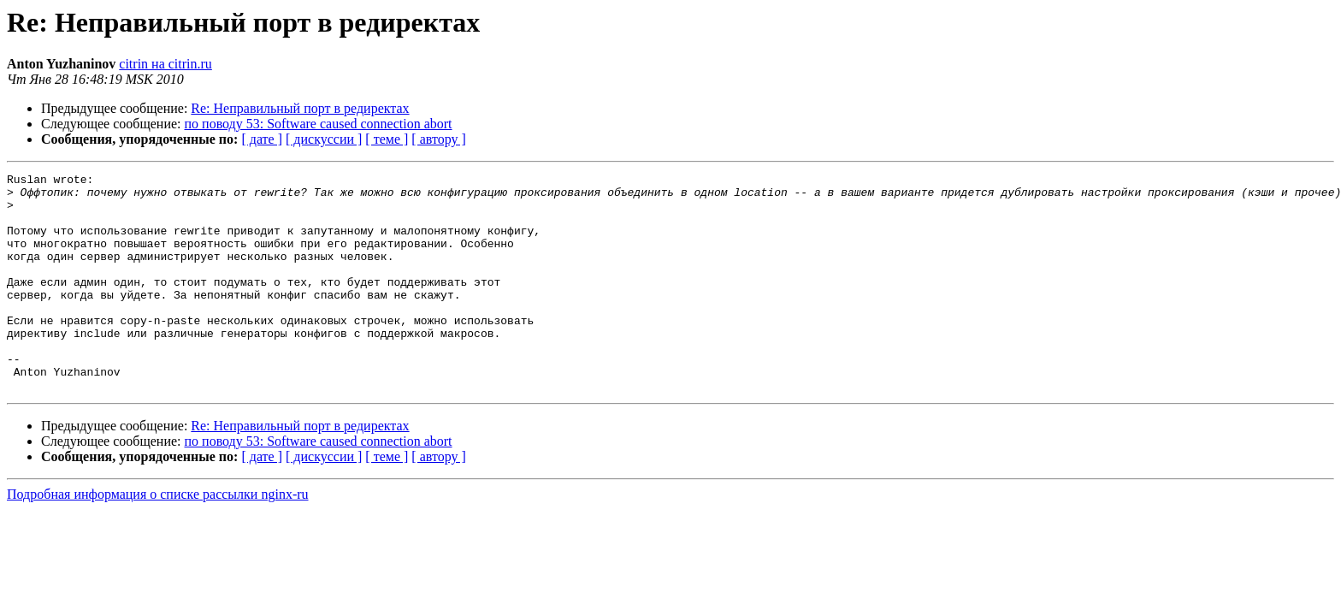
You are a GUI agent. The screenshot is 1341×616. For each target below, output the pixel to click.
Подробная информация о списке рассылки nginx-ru (158, 537)
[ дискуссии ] (324, 139)
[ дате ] (261, 139)
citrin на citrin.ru (165, 63)
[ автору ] (438, 139)
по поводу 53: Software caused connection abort (318, 123)
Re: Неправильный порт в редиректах (300, 108)
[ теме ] (386, 139)
